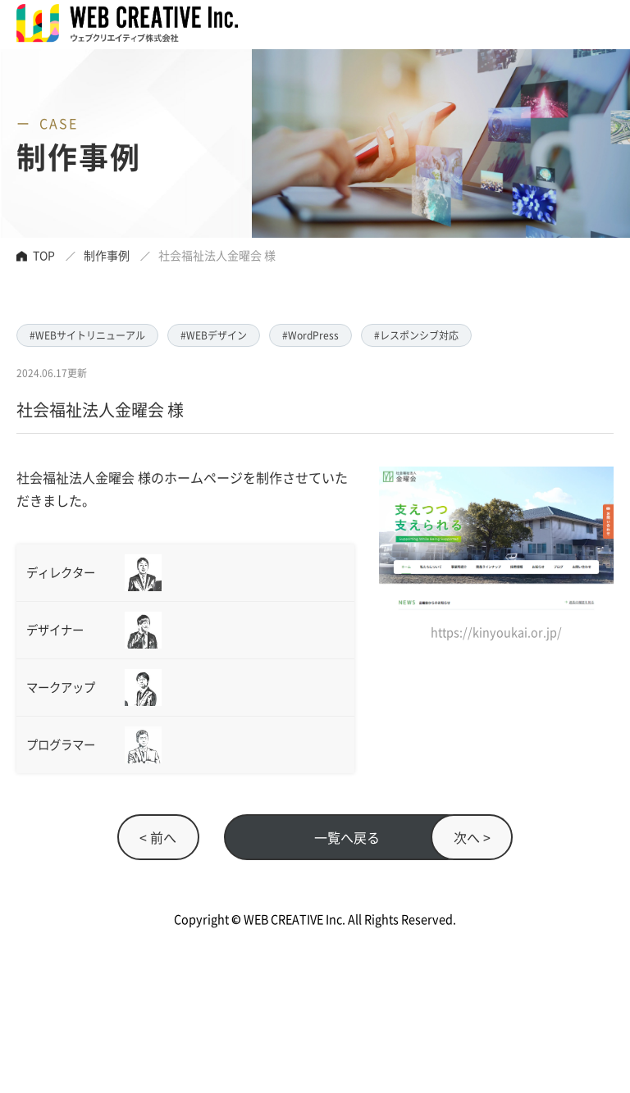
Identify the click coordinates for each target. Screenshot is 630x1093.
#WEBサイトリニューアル (87, 335)
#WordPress (310, 335)
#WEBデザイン (213, 335)
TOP (44, 255)
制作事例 (107, 255)
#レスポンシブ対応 (416, 335)
